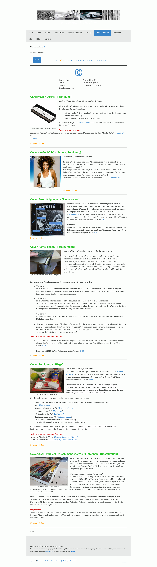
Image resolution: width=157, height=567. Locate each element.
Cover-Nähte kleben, (92, 80)
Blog (39, 33)
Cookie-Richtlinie (50, 561)
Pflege (89, 33)
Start (31, 33)
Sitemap (58, 561)
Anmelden (124, 563)
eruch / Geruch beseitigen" (65, 440)
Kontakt (47, 39)
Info (30, 39)
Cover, (61, 83)
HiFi (38, 39)
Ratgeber (117, 33)
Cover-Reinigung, (90, 83)
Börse (47, 33)
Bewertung (59, 33)
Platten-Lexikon (75, 33)
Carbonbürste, (65, 80)
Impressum (49, 551)
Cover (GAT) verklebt (92, 85)
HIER (104, 220)
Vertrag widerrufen (69, 561)
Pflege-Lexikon (102, 33)
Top (42, 143)
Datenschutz (40, 561)
